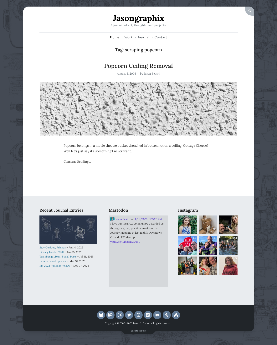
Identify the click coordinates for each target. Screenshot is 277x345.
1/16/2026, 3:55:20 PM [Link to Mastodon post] (148, 219)
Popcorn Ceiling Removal (138, 65)
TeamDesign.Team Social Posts (57, 256)
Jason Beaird (152, 73)
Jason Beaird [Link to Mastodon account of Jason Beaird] (120, 219)
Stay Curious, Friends (52, 247)
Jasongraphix (138, 18)
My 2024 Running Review (54, 265)
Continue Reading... (77, 161)
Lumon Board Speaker (52, 261)
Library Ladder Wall (51, 252)
